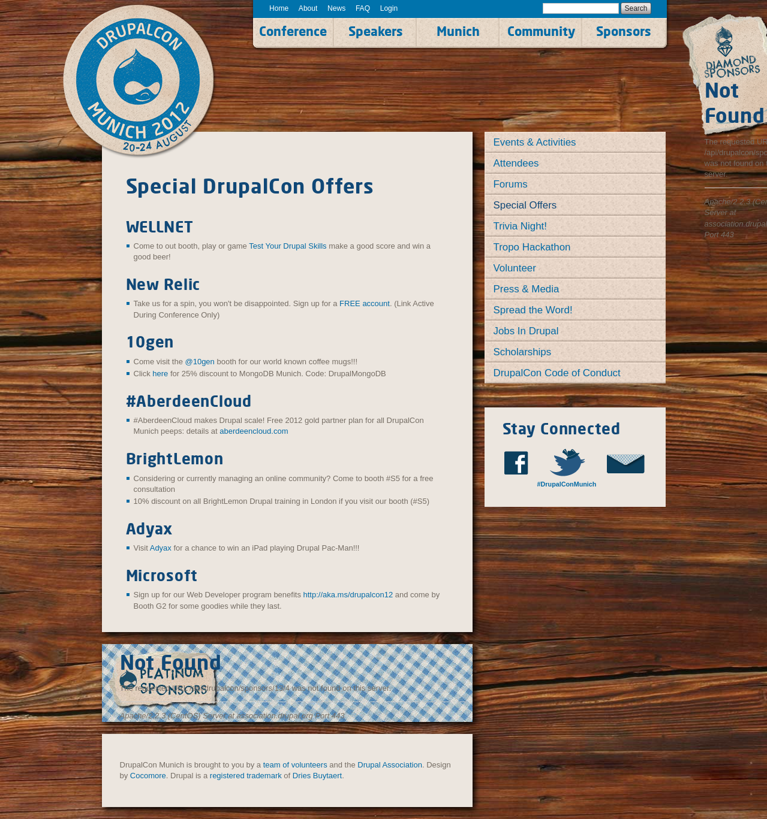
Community (541, 31)
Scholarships (523, 352)
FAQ (363, 8)
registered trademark (246, 775)
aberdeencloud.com (253, 431)
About (308, 8)
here (160, 373)
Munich (458, 31)
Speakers (375, 31)
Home (278, 8)
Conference (293, 31)
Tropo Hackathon (532, 247)
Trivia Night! (520, 226)
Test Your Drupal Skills (287, 245)
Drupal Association (389, 764)
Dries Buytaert (317, 775)
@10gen (199, 361)
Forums (511, 184)
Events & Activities (535, 142)
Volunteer (515, 268)
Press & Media (527, 289)
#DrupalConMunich (567, 484)
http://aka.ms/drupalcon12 (348, 594)
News (336, 8)
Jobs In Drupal (526, 331)
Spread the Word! (533, 310)
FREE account (364, 303)
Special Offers (525, 205)
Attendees (516, 163)
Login (389, 8)
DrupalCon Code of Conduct (557, 373)
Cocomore (148, 775)
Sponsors (623, 31)
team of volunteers (295, 764)
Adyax (161, 547)
